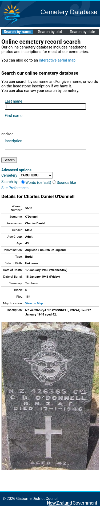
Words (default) (36, 182)
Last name (13, 101)
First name (13, 116)
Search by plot (50, 32)
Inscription (13, 141)
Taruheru (31, 283)
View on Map (34, 303)
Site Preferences (15, 188)
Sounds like (64, 182)
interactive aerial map (57, 60)
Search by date (82, 32)
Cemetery (9, 175)
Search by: (9, 182)
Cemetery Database (69, 11)
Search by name (17, 32)
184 (27, 296)
